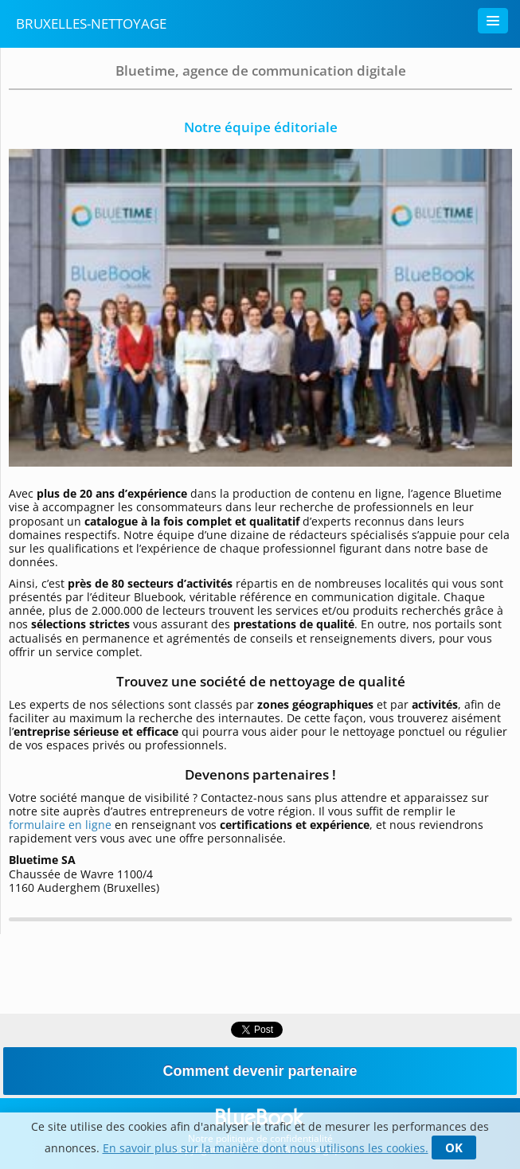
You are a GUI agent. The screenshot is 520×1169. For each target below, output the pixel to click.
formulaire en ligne (62, 824)
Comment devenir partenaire (259, 1071)
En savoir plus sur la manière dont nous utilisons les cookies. (265, 1147)
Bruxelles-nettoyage (91, 23)
